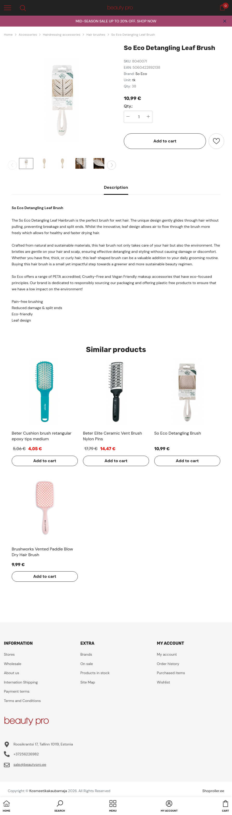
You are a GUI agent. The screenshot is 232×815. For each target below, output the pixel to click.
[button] (59, 807)
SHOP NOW (146, 21)
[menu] (7, 7)
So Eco (141, 73)
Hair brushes (95, 35)
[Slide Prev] (12, 165)
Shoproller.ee (213, 790)
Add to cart (165, 141)
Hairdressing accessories (61, 35)
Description (116, 187)
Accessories (28, 35)
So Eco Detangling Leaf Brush (133, 35)
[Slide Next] (111, 165)
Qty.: (128, 106)
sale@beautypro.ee (30, 764)
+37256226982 (26, 754)
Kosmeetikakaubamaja (48, 790)
